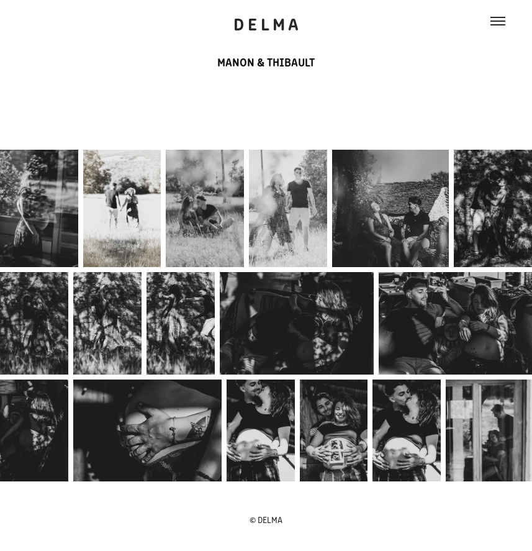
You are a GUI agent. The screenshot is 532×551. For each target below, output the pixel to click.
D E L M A (266, 23)
